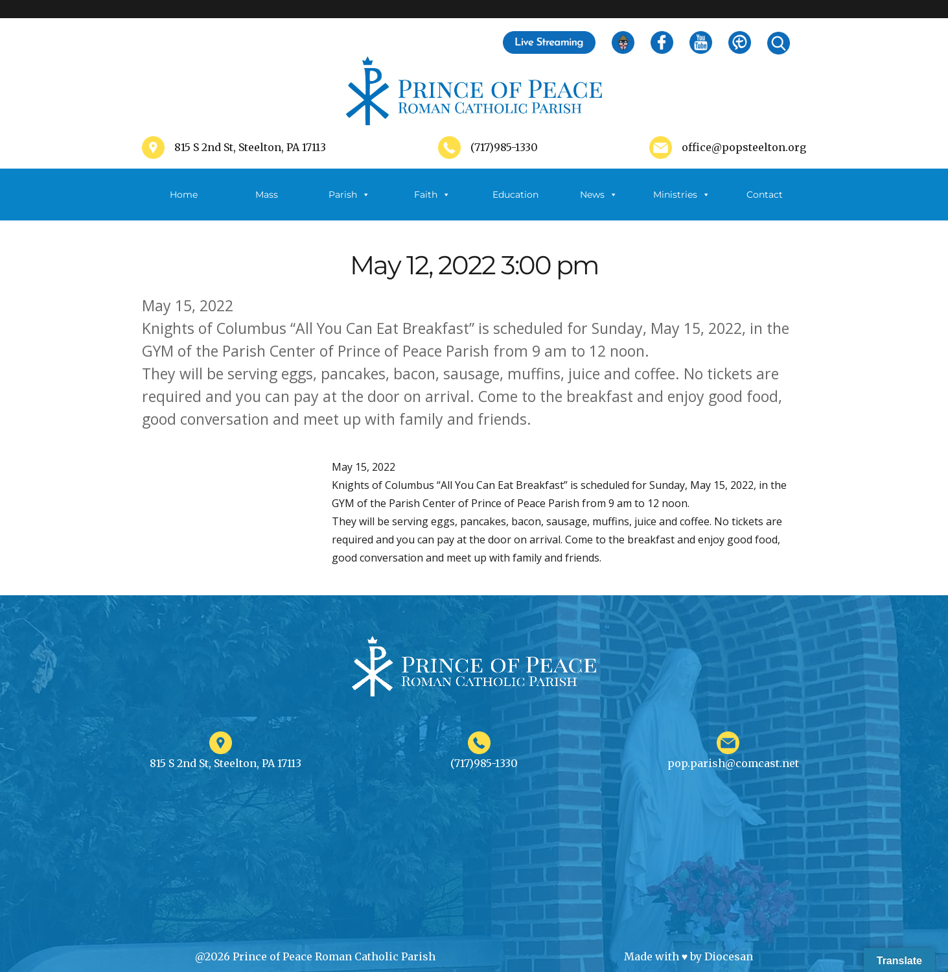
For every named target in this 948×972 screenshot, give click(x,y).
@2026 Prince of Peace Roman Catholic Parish (315, 956)
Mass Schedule (266, 204)
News (599, 194)
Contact (764, 194)
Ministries (681, 194)
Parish (349, 194)
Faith (432, 194)
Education (515, 194)
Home (184, 194)
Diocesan (728, 956)
